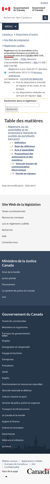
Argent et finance (10, 421)
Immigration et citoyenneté (16, 347)
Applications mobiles (31, 461)
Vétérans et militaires (12, 440)
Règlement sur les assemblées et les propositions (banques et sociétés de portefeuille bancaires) (22, 133)
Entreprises (8, 359)
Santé (5, 371)
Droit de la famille (11, 272)
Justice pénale (9, 278)
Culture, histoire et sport (14, 396)
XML (35, 62)
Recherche (7, 229)
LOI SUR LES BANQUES (31, 79)
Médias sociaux (9, 461)
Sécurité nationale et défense (16, 390)
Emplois (6, 340)
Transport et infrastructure (15, 409)
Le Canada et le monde (13, 415)
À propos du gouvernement (16, 333)
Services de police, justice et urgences (21, 402)
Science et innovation (12, 427)
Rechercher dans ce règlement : (20, 100)
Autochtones (8, 433)
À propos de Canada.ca (16, 464)
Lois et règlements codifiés (15, 223)
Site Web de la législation (16, 40)
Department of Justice (27, 34)
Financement (8, 284)
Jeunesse (6, 446)
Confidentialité (11, 467)
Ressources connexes (13, 217)
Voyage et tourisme (12, 353)
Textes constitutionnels (13, 211)
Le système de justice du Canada (18, 290)
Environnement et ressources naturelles (22, 384)
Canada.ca (7, 34)
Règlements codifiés (14, 45)
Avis (34, 464)
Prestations (8, 365)
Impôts (5, 378)
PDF (6, 65)
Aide (39, 95)
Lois (4, 296)
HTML (23, 59)
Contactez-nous (10, 242)
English (44, 2)
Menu (12, 26)
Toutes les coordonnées (14, 321)
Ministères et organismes (15, 327)
